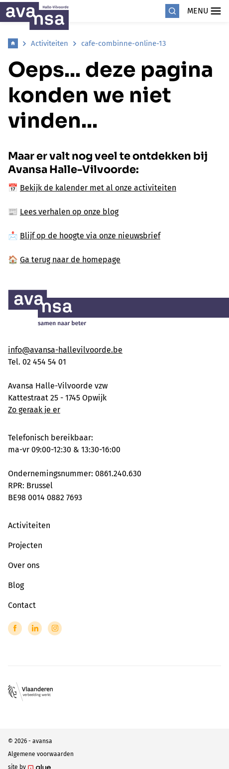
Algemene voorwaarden (41, 754)
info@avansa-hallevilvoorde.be (65, 350)
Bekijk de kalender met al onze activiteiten (98, 187)
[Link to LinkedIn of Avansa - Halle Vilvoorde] (35, 628)
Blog (16, 585)
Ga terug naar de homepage (70, 259)
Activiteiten (49, 43)
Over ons (23, 565)
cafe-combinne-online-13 (123, 43)
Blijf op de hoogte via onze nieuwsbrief (90, 235)
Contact (22, 605)
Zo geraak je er (34, 409)
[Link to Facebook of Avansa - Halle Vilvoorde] (15, 628)
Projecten (25, 545)
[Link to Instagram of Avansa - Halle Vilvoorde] (55, 628)
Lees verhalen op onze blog (69, 211)
